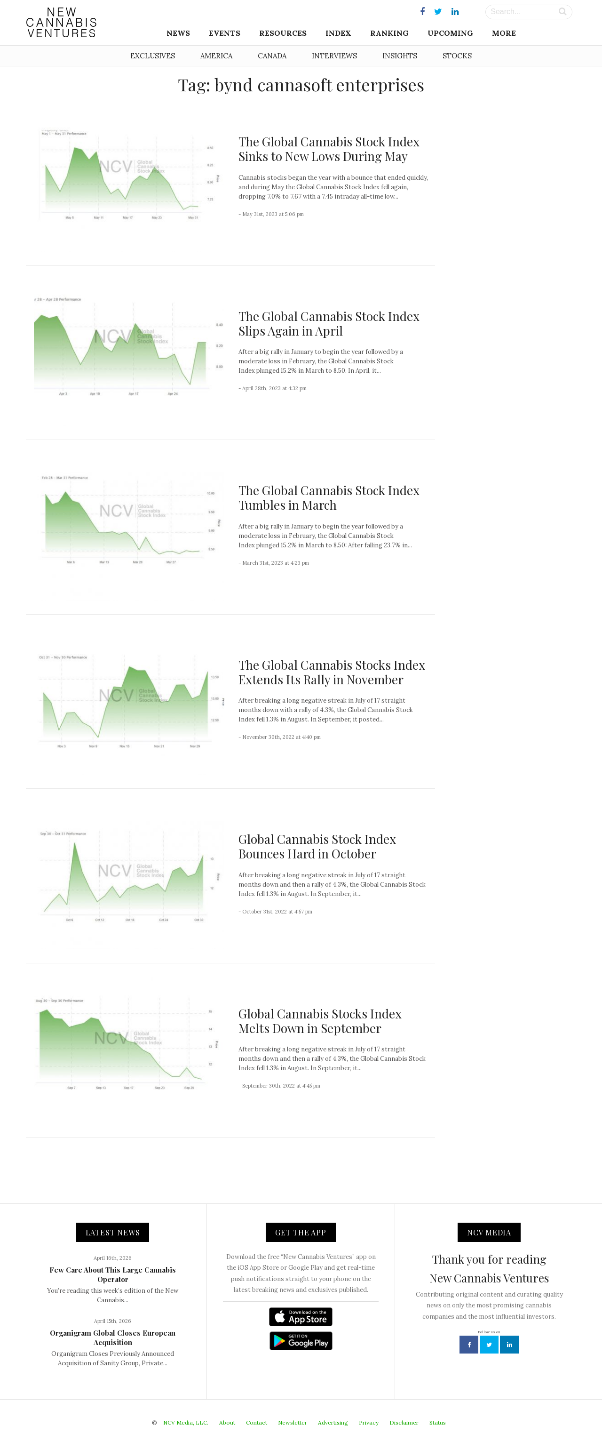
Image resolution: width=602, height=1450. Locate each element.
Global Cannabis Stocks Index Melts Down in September (320, 1020)
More (504, 33)
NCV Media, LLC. (185, 1422)
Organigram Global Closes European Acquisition (112, 1337)
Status (437, 1422)
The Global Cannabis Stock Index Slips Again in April (329, 323)
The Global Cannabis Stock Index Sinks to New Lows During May (329, 148)
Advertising (333, 1422)
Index (338, 33)
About (227, 1422)
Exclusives (152, 55)
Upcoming (450, 33)
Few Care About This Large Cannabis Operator (112, 1274)
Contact (256, 1422)
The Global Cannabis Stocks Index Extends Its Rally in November (331, 672)
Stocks (457, 55)
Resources (283, 33)
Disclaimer (404, 1422)
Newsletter (292, 1422)
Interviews (334, 55)
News (178, 33)
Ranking (389, 33)
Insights (399, 55)
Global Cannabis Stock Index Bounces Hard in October (317, 846)
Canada (272, 55)
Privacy (369, 1422)
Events (224, 33)
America (216, 55)
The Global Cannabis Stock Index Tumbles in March (329, 497)
